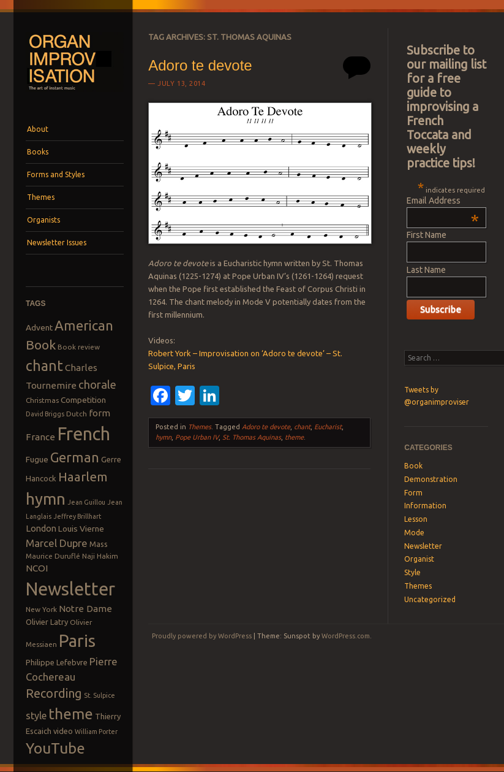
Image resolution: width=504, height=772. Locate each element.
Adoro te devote (200, 65)
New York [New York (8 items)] (41, 609)
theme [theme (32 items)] (70, 713)
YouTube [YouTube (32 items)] (55, 748)
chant (302, 426)
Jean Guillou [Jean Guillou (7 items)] (86, 502)
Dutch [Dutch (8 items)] (76, 414)
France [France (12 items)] (40, 437)
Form (413, 493)
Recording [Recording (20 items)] (54, 693)
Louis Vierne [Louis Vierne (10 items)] (81, 528)
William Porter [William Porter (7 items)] (96, 731)
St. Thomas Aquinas (251, 437)
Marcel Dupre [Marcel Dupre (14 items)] (57, 543)
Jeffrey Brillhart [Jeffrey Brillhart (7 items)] (77, 516)
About (37, 129)
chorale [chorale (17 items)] (97, 384)
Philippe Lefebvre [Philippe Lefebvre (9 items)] (57, 662)
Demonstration (430, 479)
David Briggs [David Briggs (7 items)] (45, 414)
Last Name (426, 270)
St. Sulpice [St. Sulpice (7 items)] (99, 695)
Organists (43, 220)
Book (413, 466)
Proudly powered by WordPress (202, 636)
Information (425, 506)
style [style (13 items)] (36, 715)
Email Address (442, 200)
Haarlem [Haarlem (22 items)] (83, 477)
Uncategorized (430, 599)
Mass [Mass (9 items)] (98, 544)
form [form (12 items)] (99, 413)
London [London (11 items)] (41, 528)
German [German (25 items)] (74, 457)
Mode (414, 533)
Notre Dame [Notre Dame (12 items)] (85, 608)
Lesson (415, 519)
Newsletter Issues (56, 243)
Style (412, 572)
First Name (426, 235)
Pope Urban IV (197, 437)
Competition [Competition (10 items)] (83, 400)
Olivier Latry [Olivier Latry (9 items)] (47, 621)
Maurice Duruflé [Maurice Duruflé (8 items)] (53, 556)
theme (294, 437)
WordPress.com (346, 636)
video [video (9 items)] (63, 731)
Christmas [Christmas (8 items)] (42, 400)
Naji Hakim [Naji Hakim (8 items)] (100, 556)
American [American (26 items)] (84, 325)
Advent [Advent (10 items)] (39, 327)
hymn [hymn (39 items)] (46, 499)
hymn (163, 437)
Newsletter (423, 546)
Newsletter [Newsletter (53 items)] (70, 588)
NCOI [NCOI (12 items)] (37, 568)
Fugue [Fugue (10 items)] (37, 459)
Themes (41, 197)
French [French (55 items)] (83, 434)
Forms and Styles (56, 174)
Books (37, 152)
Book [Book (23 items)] (41, 344)
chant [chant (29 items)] (44, 365)
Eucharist (328, 426)
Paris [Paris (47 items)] (77, 640)
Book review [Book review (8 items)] (79, 347)
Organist (419, 559)
